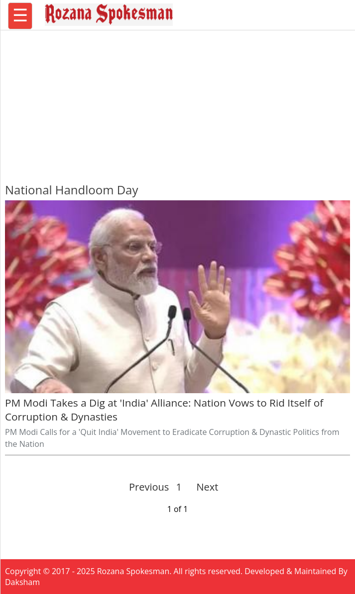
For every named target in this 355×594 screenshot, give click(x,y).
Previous (149, 487)
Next (203, 487)
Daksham (22, 582)
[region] (177, 102)
